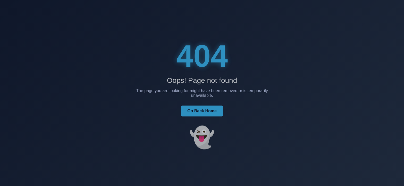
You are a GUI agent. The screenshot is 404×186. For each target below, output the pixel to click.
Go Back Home (202, 112)
